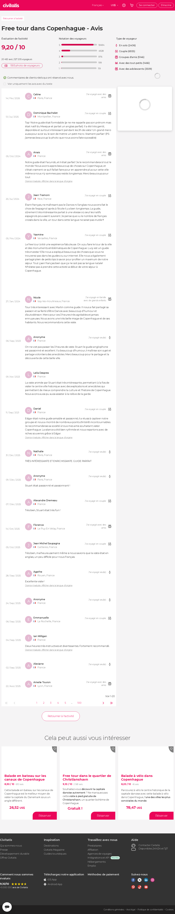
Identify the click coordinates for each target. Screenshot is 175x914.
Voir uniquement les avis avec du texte (30, 83)
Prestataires (94, 845)
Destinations (51, 845)
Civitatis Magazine (54, 849)
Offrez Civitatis (8, 857)
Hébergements (97, 861)
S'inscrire (166, 5)
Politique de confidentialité (150, 909)
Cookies (169, 909)
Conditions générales (114, 909)
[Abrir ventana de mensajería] (7, 907)
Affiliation (93, 849)
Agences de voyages (100, 853)
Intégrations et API (99, 857)
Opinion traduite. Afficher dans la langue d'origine (48, 181)
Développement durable (14, 853)
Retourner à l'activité (13, 18)
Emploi (92, 865)
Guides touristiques (55, 853)
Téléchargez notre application (64, 874)
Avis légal (130, 909)
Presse (4, 849)
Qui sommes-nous (11, 845)
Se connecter (147, 5)
